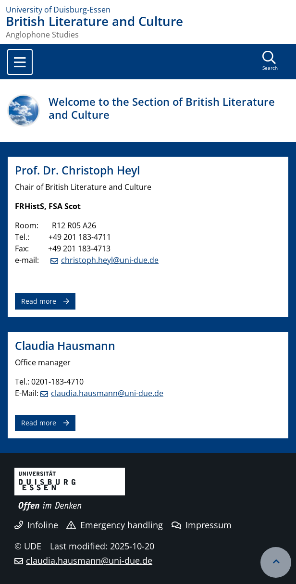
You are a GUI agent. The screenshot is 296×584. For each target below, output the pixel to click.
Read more (38, 301)
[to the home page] (148, 9)
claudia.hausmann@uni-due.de (107, 393)
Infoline (36, 525)
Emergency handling (114, 525)
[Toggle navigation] (20, 62)
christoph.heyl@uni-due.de (110, 260)
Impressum (202, 525)
